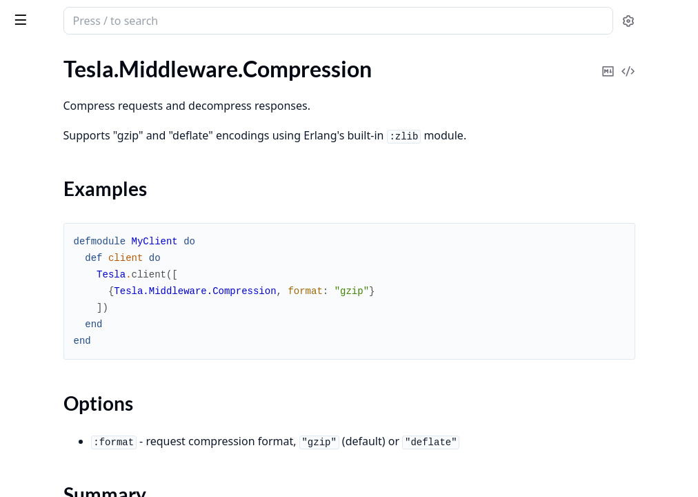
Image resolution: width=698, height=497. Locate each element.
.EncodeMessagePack (61, 340)
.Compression (42, 108)
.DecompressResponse (63, 265)
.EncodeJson (39, 321)
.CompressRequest (54, 90)
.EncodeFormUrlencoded (69, 302)
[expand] (193, 74)
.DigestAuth (38, 284)
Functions (48, 166)
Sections (44, 132)
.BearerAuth (39, 71)
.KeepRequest (43, 451)
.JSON (24, 433)
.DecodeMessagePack (61, 228)
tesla (63, 15)
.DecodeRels (39, 246)
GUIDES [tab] (28, 59)
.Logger (27, 470)
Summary (46, 149)
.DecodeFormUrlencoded (69, 190)
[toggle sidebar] (189, 19)
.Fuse (22, 395)
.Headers (31, 414)
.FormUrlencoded (51, 377)
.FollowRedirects (49, 358)
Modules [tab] (88, 59)
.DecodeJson (40, 209)
